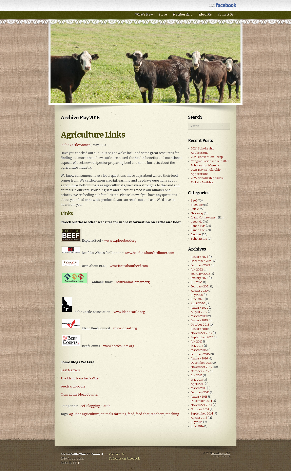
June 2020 (197, 299)
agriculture (90, 414)
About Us (205, 14)
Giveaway (197, 213)
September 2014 (202, 413)
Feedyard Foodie (73, 386)
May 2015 (197, 379)
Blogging (93, 406)
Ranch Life (198, 230)
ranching (172, 414)
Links (67, 213)
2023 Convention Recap (207, 157)
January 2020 (199, 307)
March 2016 (199, 350)
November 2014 (201, 405)
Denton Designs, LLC (220, 453)
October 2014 (200, 409)
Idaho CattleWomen (91, 16)
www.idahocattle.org (129, 312)
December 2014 (201, 401)
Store (163, 14)
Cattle (106, 406)
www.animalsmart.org (133, 282)
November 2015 (201, 367)
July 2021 (196, 282)
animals (107, 414)
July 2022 (197, 269)
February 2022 (200, 274)
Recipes (196, 234)
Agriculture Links (93, 135)
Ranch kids (198, 226)
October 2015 (200, 371)
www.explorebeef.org (120, 240)
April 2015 (197, 384)
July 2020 (197, 295)
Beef (81, 406)
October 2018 (200, 324)
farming (120, 414)
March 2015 (198, 388)
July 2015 (196, 375)
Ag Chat (75, 414)
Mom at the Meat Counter (80, 394)
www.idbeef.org (125, 328)
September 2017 (202, 337)
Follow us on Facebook (124, 458)
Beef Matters (70, 370)
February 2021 (200, 286)
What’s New (144, 14)
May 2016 (197, 346)
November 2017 (201, 333)
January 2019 (199, 320)
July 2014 (196, 422)
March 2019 (199, 316)
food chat (143, 414)
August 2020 (199, 290)
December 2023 (201, 261)
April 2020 (198, 303)
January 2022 (199, 278)
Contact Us (225, 14)
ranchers (157, 414)
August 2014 (199, 418)
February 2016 (200, 354)
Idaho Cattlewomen (204, 217)
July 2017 (196, 341)
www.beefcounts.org (118, 346)
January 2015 (199, 396)
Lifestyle (196, 221)
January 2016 (199, 358)
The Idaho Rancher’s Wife (80, 378)
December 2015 (201, 362)
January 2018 (199, 329)
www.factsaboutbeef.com (129, 266)
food (131, 414)
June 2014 (197, 426)
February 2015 (200, 392)
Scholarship (199, 238)
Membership (183, 14)
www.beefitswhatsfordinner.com (149, 253)
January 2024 (199, 257)
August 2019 (199, 312)
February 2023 (200, 265)
